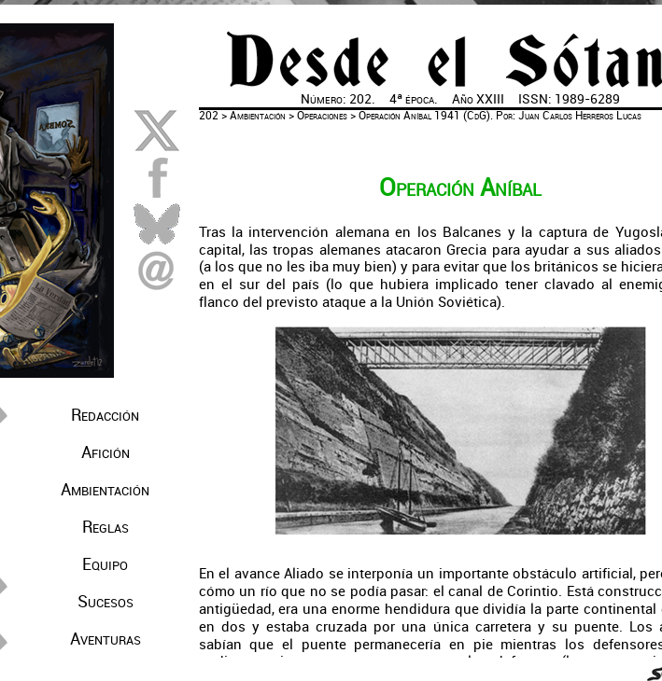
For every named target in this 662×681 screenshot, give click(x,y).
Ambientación (105, 489)
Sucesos (105, 601)
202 (208, 115)
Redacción (105, 415)
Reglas (105, 527)
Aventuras (105, 639)
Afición (105, 452)
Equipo (105, 564)
